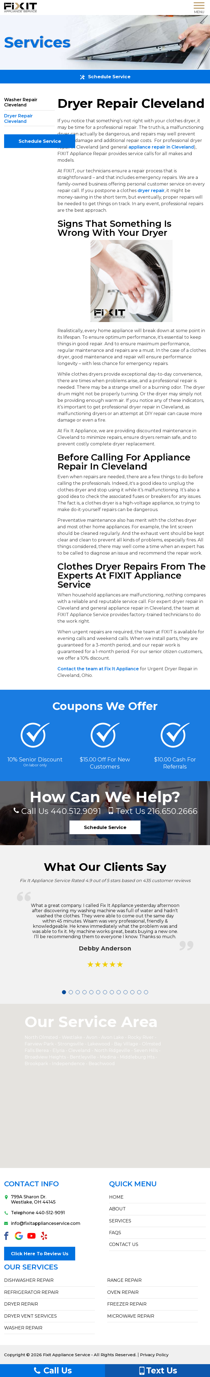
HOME (116, 1197)
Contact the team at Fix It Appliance (98, 668)
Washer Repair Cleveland (20, 102)
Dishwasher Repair (29, 1280)
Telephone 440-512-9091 (34, 1213)
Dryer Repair (21, 1303)
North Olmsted (41, 1037)
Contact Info (31, 1184)
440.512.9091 (59, 811)
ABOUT (117, 1209)
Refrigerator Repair (31, 1291)
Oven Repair (123, 1291)
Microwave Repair (130, 1315)
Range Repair (124, 1280)
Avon (91, 1037)
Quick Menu (133, 1184)
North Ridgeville (112, 1050)
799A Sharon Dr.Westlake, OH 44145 (30, 1200)
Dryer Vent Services (30, 1315)
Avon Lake (112, 1037)
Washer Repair (23, 1327)
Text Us (157, 1371)
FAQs (115, 1233)
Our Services (31, 1266)
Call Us (52, 1371)
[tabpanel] (105, 937)
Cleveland (80, 1050)
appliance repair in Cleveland (161, 147)
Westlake (72, 1037)
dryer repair (151, 190)
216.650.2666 (157, 811)
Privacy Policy (154, 1354)
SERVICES (120, 1221)
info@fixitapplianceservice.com (42, 1223)
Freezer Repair (127, 1303)
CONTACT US (123, 1244)
